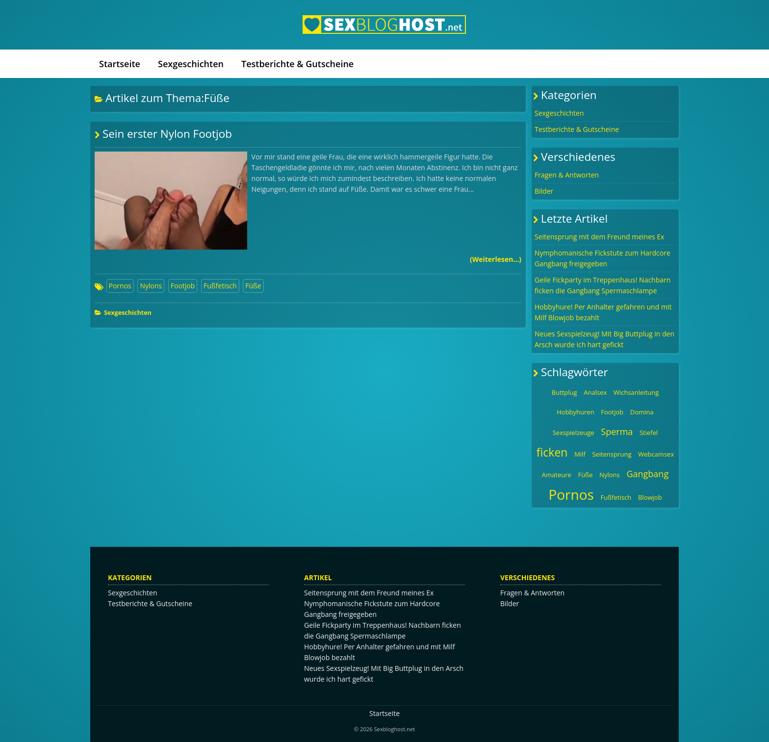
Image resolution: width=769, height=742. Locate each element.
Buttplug (564, 392)
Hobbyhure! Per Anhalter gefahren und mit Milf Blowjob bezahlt (603, 312)
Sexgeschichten (191, 64)
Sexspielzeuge (573, 432)
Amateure (556, 474)
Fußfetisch (220, 285)
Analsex (595, 392)
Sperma (617, 431)
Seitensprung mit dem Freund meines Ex (599, 236)
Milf (580, 454)
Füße (253, 285)
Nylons (151, 285)
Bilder (544, 191)
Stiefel (649, 432)
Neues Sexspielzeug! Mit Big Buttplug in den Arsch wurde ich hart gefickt (604, 339)
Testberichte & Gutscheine (297, 64)
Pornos (120, 285)
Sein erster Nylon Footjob (167, 133)
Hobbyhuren (575, 412)
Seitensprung (611, 454)
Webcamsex (656, 454)
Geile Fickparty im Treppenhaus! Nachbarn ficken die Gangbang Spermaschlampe (602, 285)
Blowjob (650, 497)
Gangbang (647, 474)
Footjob (183, 285)
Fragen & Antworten (567, 174)
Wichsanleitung (636, 392)
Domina (642, 412)
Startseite (119, 64)
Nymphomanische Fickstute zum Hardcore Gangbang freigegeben (602, 258)
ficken (552, 452)
